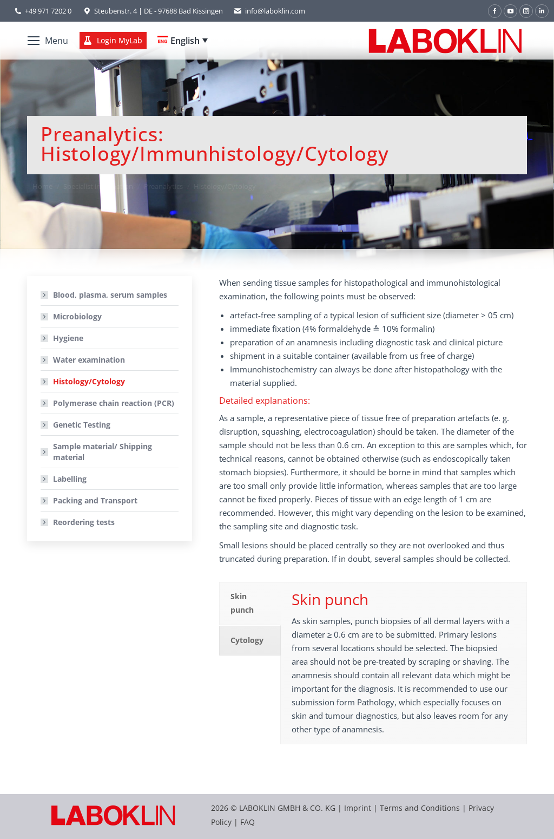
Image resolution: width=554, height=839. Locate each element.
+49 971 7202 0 (48, 11)
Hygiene (68, 338)
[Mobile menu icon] (48, 40)
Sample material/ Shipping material (102, 451)
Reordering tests (84, 522)
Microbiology (77, 316)
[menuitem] (182, 41)
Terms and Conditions (421, 808)
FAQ (247, 822)
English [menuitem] (185, 41)
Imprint (357, 808)
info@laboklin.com (269, 11)
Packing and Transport (95, 500)
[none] (182, 40)
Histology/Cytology (89, 381)
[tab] (250, 603)
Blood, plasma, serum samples (110, 295)
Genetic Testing (81, 425)
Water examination (89, 360)
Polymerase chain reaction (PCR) (113, 403)
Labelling (70, 479)
